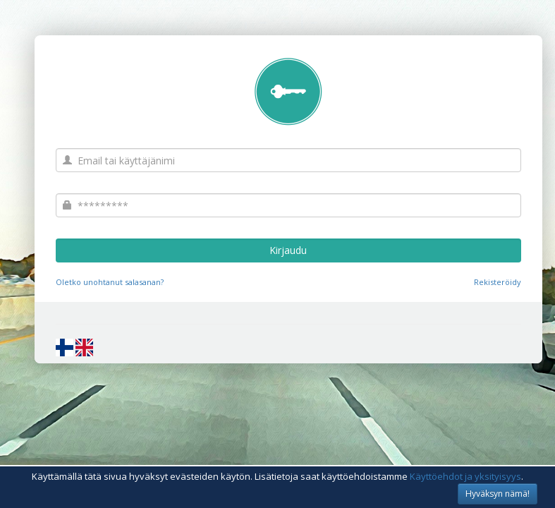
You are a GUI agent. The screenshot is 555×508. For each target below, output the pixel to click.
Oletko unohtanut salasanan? (110, 282)
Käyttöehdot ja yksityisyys (465, 476)
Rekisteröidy (497, 282)
